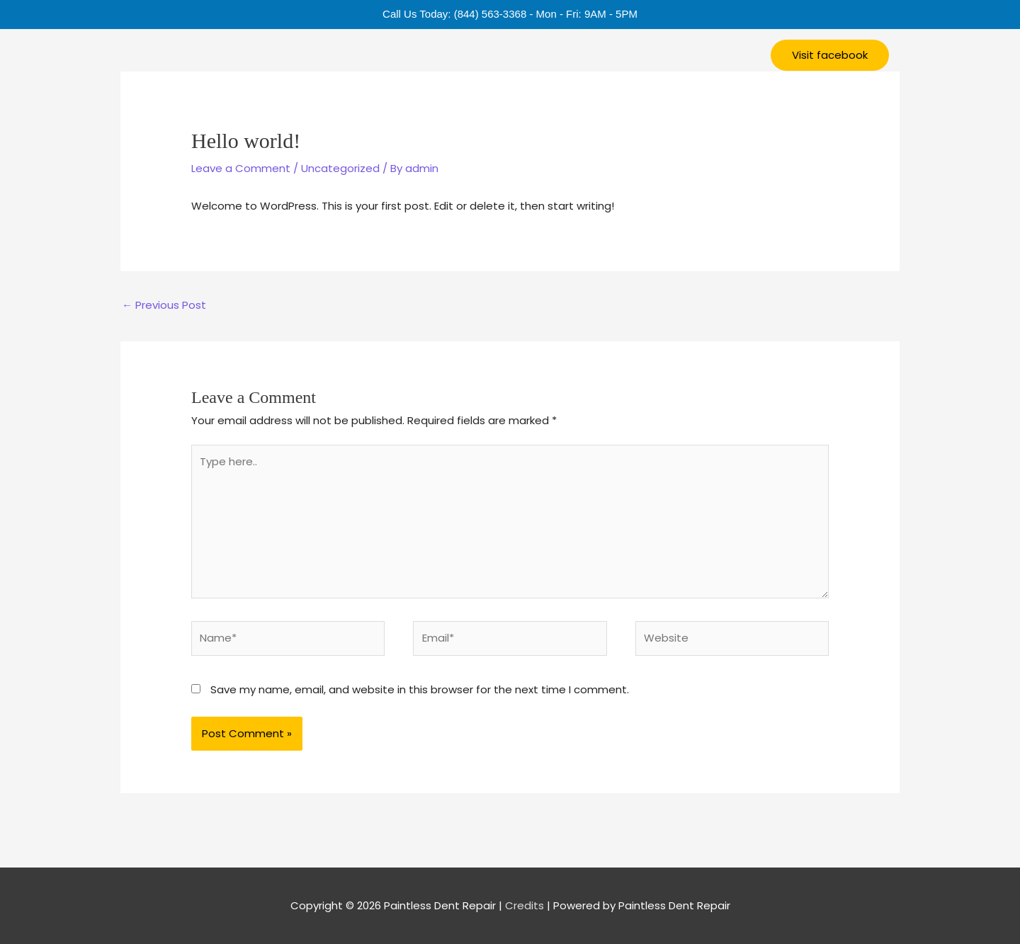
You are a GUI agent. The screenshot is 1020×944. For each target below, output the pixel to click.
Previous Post (164, 304)
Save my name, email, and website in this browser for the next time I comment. (419, 689)
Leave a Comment (240, 168)
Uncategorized (340, 168)
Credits (524, 905)
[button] (830, 55)
